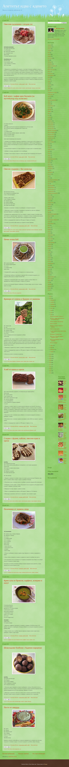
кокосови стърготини (26, 229)
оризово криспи (51, 189)
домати (49, 88)
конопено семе (51, 138)
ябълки (49, 288)
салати (49, 233)
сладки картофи (51, 242)
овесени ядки (28, 88)
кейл (49, 113)
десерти (20, 88)
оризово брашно (51, 187)
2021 (50, 356)
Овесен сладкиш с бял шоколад (18, 169)
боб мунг (14, 160)
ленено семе (26, 361)
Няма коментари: (32, 84)
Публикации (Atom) (13, 756)
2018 (50, 362)
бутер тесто (50, 73)
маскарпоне (50, 168)
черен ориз (50, 278)
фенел (49, 271)
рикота (49, 227)
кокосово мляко (51, 136)
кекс (48, 115)
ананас (49, 48)
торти (49, 269)
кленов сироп (50, 122)
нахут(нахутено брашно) (28, 430)
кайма (49, 102)
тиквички (50, 267)
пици (49, 208)
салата (49, 231)
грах (49, 79)
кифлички (50, 121)
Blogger (45, 764)
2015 (50, 368)
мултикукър (21, 160)
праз (49, 212)
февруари (52, 349)
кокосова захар (51, 128)
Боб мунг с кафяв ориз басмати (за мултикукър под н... (57, 319)
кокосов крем (50, 124)
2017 (50, 364)
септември (52, 306)
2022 (50, 354)
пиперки (49, 204)
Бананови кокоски (65, 383)
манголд (49, 164)
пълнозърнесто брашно (52, 219)
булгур (49, 71)
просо (49, 217)
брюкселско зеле (51, 69)
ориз (25, 160)
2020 (50, 358)
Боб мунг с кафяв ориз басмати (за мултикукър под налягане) (19, 97)
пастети (49, 195)
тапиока (33, 88)
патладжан (50, 196)
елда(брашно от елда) (52, 92)
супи (34, 639)
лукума (49, 157)
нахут (28, 639)
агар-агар (50, 46)
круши (49, 145)
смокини (49, 246)
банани (9, 88)
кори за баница (51, 141)
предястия (19, 293)
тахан (36, 88)
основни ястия (51, 191)
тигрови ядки (50, 263)
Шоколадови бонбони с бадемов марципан (23, 648)
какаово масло (51, 105)
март (51, 347)
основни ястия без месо (31, 160)
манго (49, 162)
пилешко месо (51, 202)
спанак (33, 572)
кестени (49, 117)
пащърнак (50, 198)
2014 (50, 370)
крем (49, 143)
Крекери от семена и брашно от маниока (22, 299)
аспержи (9, 572)
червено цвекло (51, 276)
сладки (32, 501)
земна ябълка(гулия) (52, 100)
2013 (50, 372)
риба (49, 225)
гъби (49, 83)
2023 (50, 298)
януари (51, 351)
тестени (49, 261)
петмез (22, 701)
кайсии (16, 501)
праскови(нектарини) (52, 214)
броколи (18, 639)
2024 (50, 296)
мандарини (50, 166)
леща (20, 572)
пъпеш (49, 221)
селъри (49, 236)
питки (49, 206)
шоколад (17, 231)
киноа (16, 430)
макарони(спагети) (51, 159)
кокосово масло (51, 134)
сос (20, 749)
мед (48, 170)
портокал (49, 210)
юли (51, 310)
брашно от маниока (16, 361)
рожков (7, 231)
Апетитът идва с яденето (24, 6)
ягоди (39, 88)
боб (13, 293)
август (51, 308)
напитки (49, 174)
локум (49, 155)
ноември (52, 302)
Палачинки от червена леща (16, 509)
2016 (50, 366)
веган (17, 88)
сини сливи (50, 238)
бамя (49, 52)
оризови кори (50, 185)
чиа (33, 361)
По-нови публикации (8, 753)
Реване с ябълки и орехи (65, 461)
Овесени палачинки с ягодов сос (18, 24)
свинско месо (50, 234)
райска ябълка (50, 223)
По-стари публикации (39, 753)
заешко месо (50, 94)
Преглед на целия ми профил (54, 39)
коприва (49, 140)
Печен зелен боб (11, 239)
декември (52, 300)
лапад (49, 147)
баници (49, 56)
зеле (48, 98)
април (51, 345)
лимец (49, 153)
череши (49, 280)
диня (49, 86)
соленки (30, 361)
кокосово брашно (34, 229)
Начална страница (23, 753)
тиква (49, 265)
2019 (50, 360)
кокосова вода (50, 126)
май (51, 314)
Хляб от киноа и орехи (14, 369)
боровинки (50, 64)
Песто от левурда (11, 707)
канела (19, 501)
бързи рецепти (51, 75)
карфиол (24, 639)
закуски (23, 88)
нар (48, 176)
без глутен (13, 88)
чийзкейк (50, 284)
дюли (49, 90)
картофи (49, 109)
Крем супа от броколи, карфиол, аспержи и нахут (56, 337)
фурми (13, 231)
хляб (35, 430)
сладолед (49, 244)
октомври (52, 304)
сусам (49, 255)
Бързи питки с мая (65, 389)
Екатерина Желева (60, 28)
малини (49, 160)
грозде (49, 81)
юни (51, 312)
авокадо (49, 45)
